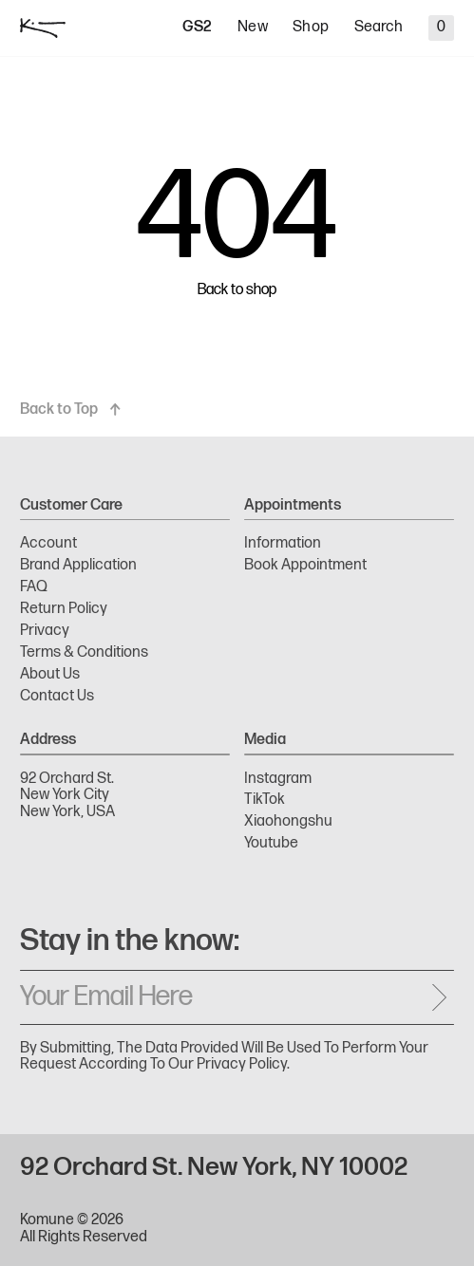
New (252, 27)
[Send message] (439, 997)
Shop (311, 27)
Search (379, 27)
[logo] (43, 28)
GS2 (197, 27)
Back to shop (237, 290)
